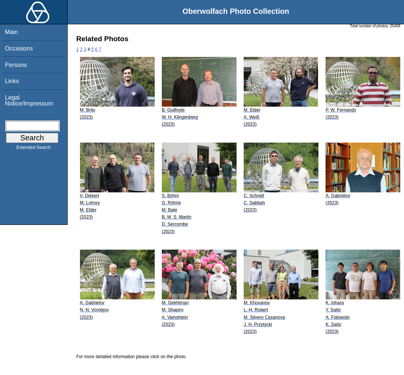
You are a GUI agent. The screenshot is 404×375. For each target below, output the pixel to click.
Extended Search (33, 149)
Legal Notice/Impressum (29, 100)
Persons (16, 65)
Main (11, 32)
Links (12, 81)
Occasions (19, 48)
